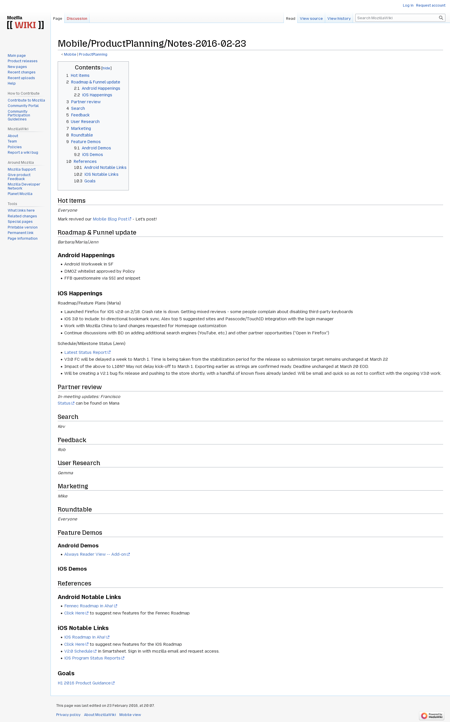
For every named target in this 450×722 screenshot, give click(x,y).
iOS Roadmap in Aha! (85, 637)
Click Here (74, 613)
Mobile (70, 54)
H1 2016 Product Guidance (84, 683)
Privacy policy (68, 715)
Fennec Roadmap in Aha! (88, 605)
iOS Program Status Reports (92, 658)
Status (64, 403)
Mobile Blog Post (110, 219)
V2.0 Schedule (78, 651)
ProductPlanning (93, 54)
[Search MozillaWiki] (400, 18)
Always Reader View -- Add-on (95, 554)
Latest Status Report (85, 352)
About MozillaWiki (100, 715)
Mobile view (130, 715)
